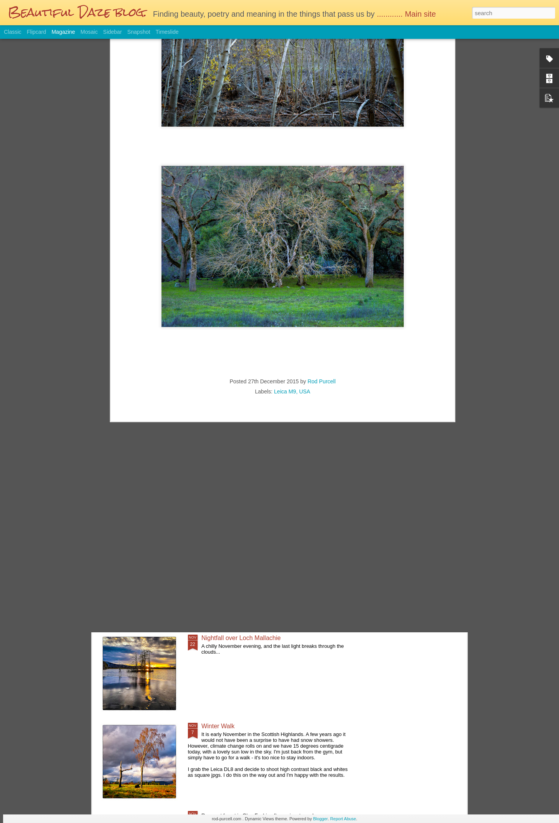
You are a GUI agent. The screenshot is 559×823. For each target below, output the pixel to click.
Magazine (63, 32)
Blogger (320, 818)
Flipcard (36, 32)
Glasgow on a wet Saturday (239, 461)
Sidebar (112, 32)
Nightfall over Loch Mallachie (241, 638)
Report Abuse (343, 818)
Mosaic (88, 32)
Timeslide (167, 32)
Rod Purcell (321, 231)
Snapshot (138, 32)
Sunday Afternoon (226, 549)
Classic (12, 32)
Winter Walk (218, 726)
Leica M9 (285, 241)
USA (304, 241)
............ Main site (407, 14)
